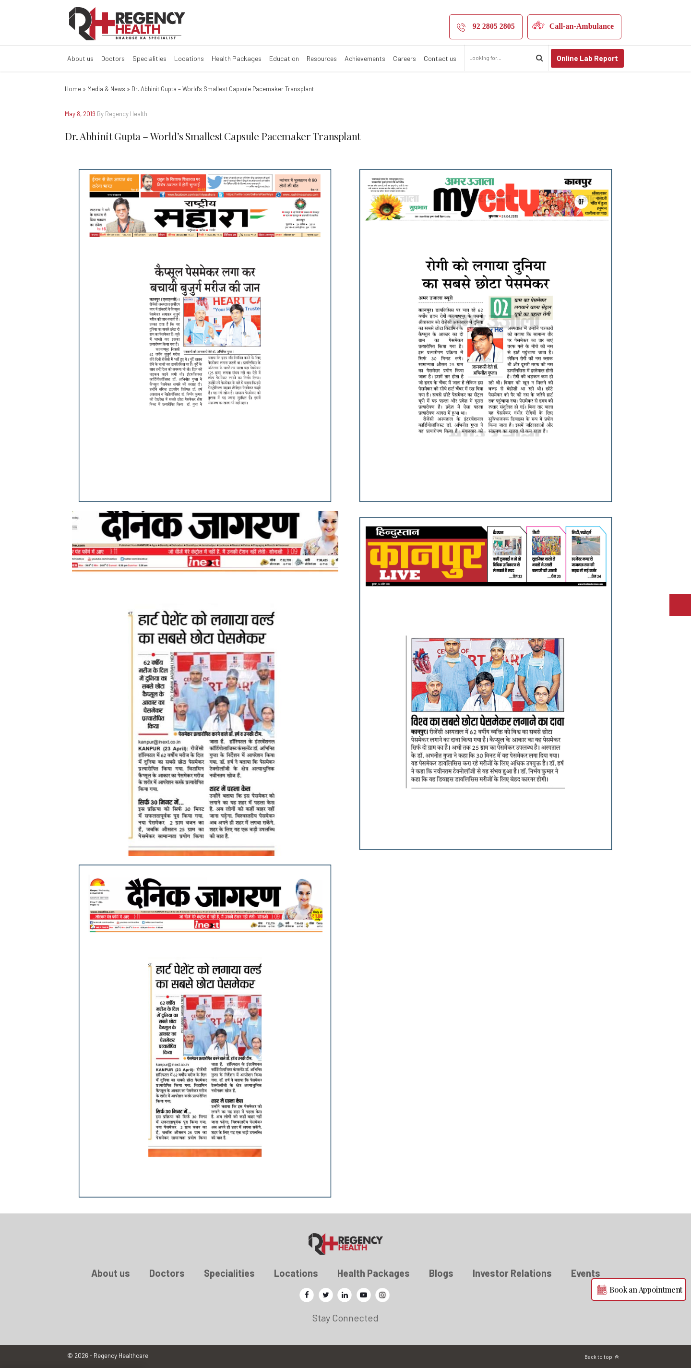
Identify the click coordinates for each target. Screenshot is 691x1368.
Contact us (440, 58)
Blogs (441, 1273)
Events (585, 1273)
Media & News (106, 89)
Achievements (365, 58)
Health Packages (237, 58)
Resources (322, 58)
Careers (404, 58)
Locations (189, 58)
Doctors (113, 58)
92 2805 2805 (494, 26)
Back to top (598, 1357)
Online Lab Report (587, 58)
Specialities (149, 58)
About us (80, 58)
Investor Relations (512, 1273)
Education (284, 58)
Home (73, 89)
